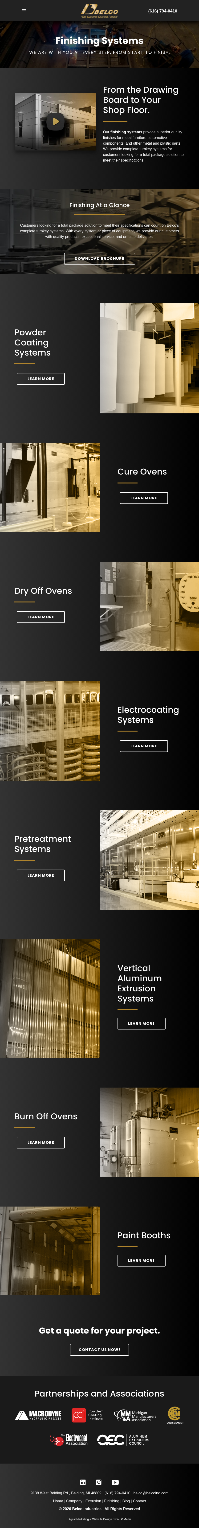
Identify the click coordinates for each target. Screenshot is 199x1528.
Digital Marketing (78, 1519)
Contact (139, 1501)
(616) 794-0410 (162, 11)
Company (74, 1501)
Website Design (102, 1519)
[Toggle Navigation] (41, 11)
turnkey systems (153, 149)
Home (58, 1501)
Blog (126, 1501)
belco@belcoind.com (150, 1493)
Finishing (111, 1501)
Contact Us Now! (99, 1349)
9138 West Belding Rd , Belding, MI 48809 (66, 1493)
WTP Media (124, 1519)
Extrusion (93, 1501)
